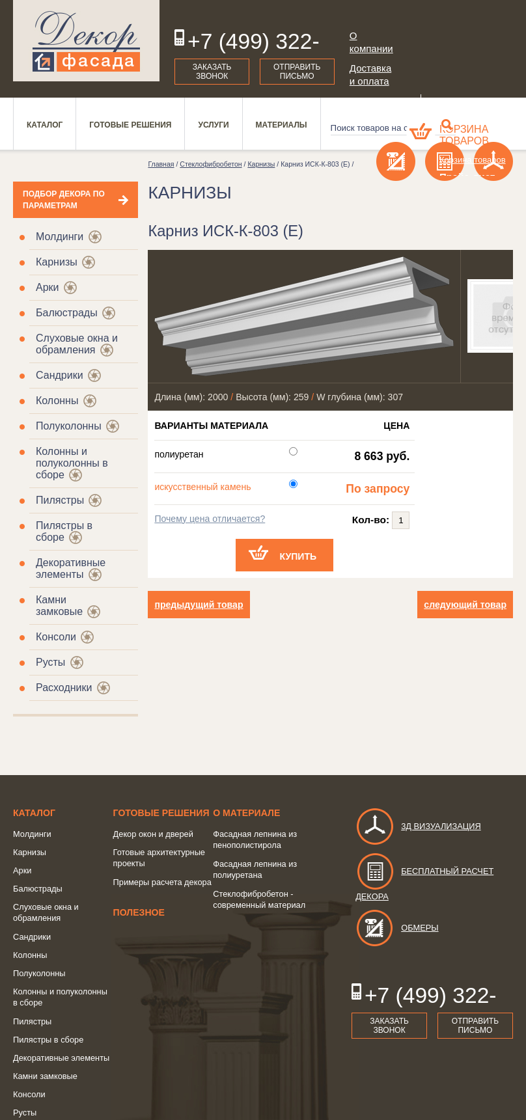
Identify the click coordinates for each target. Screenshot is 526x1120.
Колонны (57, 400)
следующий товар (465, 604)
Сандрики (59, 375)
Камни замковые (59, 605)
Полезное (139, 912)
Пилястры (60, 500)
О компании (371, 42)
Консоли (56, 636)
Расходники (64, 687)
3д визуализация (418, 826)
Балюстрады (67, 312)
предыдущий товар (198, 604)
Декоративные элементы (70, 568)
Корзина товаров (464, 135)
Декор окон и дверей (153, 834)
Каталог (34, 813)
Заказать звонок (212, 71)
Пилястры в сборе (48, 1040)
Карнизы (56, 261)
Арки (47, 287)
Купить (298, 556)
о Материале (246, 813)
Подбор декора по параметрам (64, 199)
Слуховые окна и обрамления (77, 344)
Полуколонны (69, 425)
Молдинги (59, 236)
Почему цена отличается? (209, 518)
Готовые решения (161, 813)
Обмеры (396, 928)
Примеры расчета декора (162, 882)
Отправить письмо (296, 71)
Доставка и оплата (370, 74)
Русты (50, 662)
